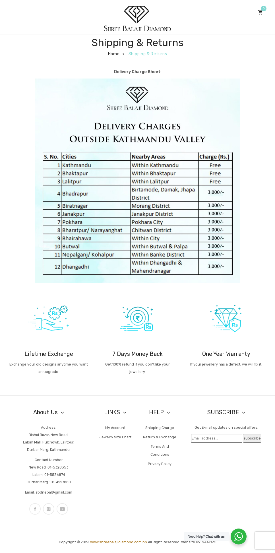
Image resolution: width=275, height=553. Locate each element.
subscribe (252, 438)
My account (115, 428)
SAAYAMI (209, 542)
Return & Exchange (159, 437)
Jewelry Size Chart (115, 437)
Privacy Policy (159, 464)
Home (114, 53)
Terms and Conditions (159, 450)
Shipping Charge (159, 428)
